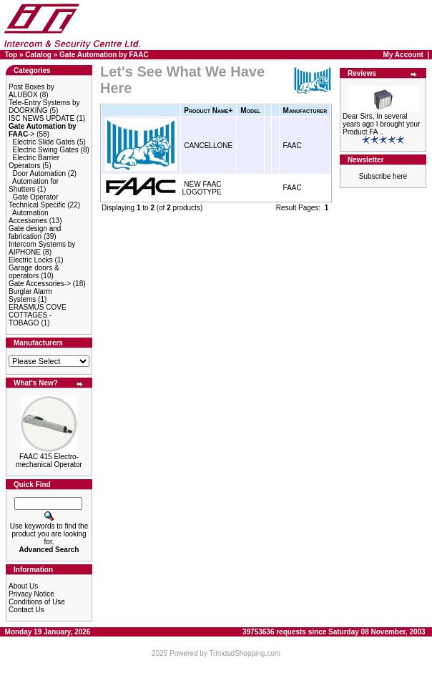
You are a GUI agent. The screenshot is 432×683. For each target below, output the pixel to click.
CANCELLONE (208, 145)
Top (11, 55)
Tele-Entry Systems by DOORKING (44, 106)
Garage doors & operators (34, 272)
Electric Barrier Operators (34, 161)
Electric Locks (31, 260)
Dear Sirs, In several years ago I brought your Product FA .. (381, 124)
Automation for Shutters (34, 185)
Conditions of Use (37, 602)
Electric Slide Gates (44, 142)
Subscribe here (383, 176)
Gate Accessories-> (40, 284)
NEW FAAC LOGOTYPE (202, 188)
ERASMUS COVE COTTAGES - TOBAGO (38, 315)
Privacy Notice (31, 594)
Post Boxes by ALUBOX (31, 91)
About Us (23, 586)
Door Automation (40, 173)
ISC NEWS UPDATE (41, 118)
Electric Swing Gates (46, 150)
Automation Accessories (29, 217)
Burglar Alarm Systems (30, 295)
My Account (403, 55)
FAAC (292, 145)
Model (250, 110)
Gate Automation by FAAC (104, 55)
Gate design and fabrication (35, 232)
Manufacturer (305, 110)
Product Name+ (208, 110)
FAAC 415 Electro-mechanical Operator (49, 460)
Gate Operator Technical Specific (37, 201)
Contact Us (26, 610)
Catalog (38, 55)
